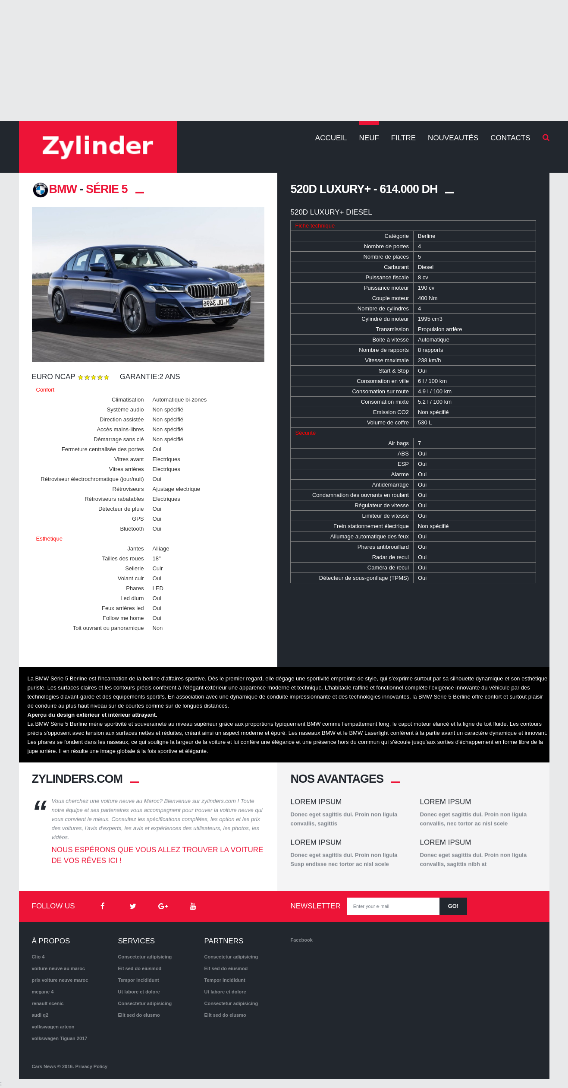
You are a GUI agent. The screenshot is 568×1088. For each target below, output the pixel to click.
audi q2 (40, 1015)
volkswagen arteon (53, 1026)
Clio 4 (38, 956)
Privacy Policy (91, 1066)
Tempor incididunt (138, 980)
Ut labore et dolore (139, 991)
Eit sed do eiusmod (139, 968)
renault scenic (48, 1003)
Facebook (301, 940)
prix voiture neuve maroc (60, 980)
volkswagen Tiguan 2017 (60, 1038)
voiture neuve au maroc (58, 968)
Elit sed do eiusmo (139, 1015)
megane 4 (43, 991)
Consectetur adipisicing (145, 956)
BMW (54, 189)
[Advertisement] (284, 60)
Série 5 (107, 189)
